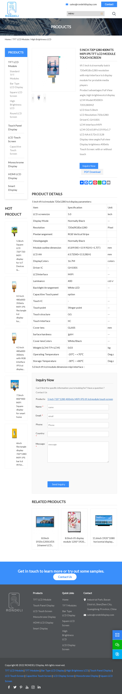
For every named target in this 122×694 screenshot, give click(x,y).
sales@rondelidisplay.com (83, 4)
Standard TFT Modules (14, 75)
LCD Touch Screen (14, 139)
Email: (39, 415)
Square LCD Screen (16, 94)
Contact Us (65, 577)
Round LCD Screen (16, 115)
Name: (39, 406)
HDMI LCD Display (14, 176)
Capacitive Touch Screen (15, 150)
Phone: (39, 424)
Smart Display (12, 187)
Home (65, 599)
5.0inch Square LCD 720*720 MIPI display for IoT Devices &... (20, 255)
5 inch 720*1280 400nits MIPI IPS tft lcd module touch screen (80, 399)
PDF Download (92, 171)
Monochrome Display (16, 164)
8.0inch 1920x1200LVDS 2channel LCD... (45, 542)
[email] (117, 635)
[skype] (117, 654)
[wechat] (117, 644)
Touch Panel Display (15, 127)
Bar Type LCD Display (16, 85)
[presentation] (71, 472)
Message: (40, 445)
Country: (40, 434)
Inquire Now (88, 165)
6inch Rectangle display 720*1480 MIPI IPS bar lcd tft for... (21, 454)
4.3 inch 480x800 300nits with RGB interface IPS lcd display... (21, 358)
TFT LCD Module (13, 63)
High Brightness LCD (15, 105)
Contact (109, 4)
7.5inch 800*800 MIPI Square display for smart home (20, 406)
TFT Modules (69, 605)
